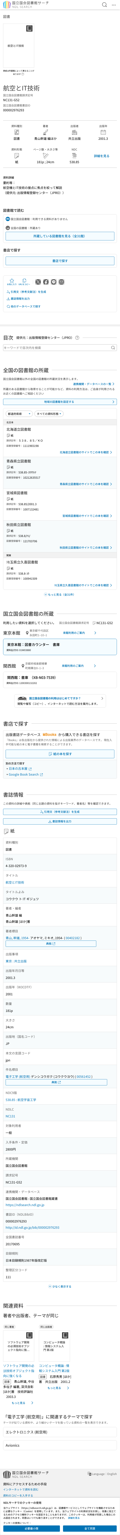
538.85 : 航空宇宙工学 (21, 1099)
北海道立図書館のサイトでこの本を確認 (86, 452)
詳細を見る (101, 155)
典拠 (51, 944)
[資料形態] (49, 414)
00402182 (73, 937)
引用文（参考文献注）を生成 (26, 292)
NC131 (10, 1116)
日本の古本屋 (20, 768)
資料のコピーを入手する (18, 1495)
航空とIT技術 (15, 882)
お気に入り (12, 282)
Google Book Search (26, 774)
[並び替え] (19, 414)
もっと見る (23, 1402)
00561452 (84, 1076)
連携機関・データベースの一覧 (94, 384)
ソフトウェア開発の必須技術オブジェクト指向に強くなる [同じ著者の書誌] (18, 1370)
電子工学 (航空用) (18, 1076)
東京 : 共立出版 (16, 961)
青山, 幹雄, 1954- (17, 937)
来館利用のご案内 (80, 633)
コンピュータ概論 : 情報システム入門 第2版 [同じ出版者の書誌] (54, 1368)
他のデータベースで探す (23, 306)
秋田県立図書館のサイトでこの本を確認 (86, 547)
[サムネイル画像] (19, 1346)
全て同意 (89, 1528)
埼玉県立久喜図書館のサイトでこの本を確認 (83, 585)
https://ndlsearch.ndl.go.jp (25, 1204)
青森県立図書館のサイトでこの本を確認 (86, 484)
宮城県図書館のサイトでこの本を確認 (87, 516)
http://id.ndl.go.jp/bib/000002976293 (32, 1227)
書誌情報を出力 (18, 299)
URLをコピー (24, 282)
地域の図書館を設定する (80, 401)
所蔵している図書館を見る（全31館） (60, 236)
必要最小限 (31, 1528)
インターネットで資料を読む (21, 1489)
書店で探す (60, 260)
